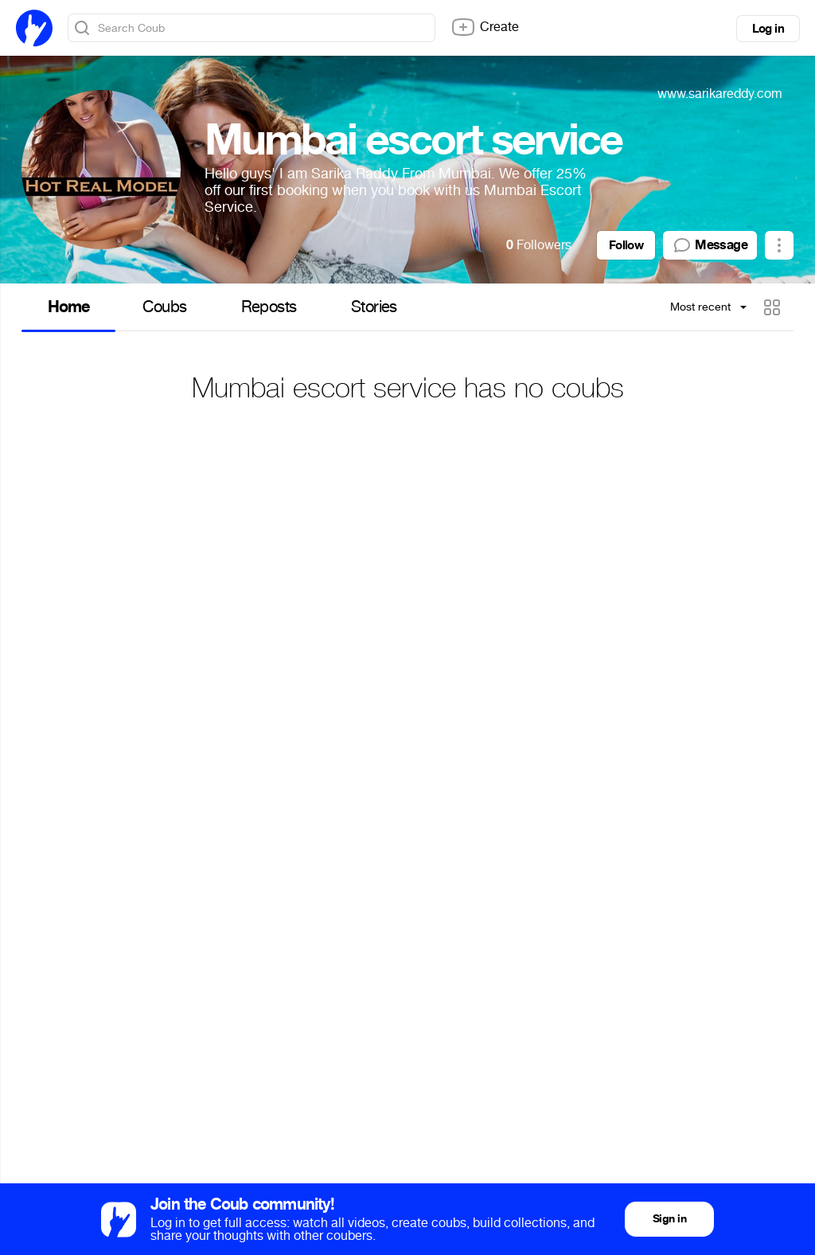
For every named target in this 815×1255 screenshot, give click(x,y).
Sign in (669, 1218)
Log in (768, 29)
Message (710, 245)
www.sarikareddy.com (719, 93)
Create (484, 27)
